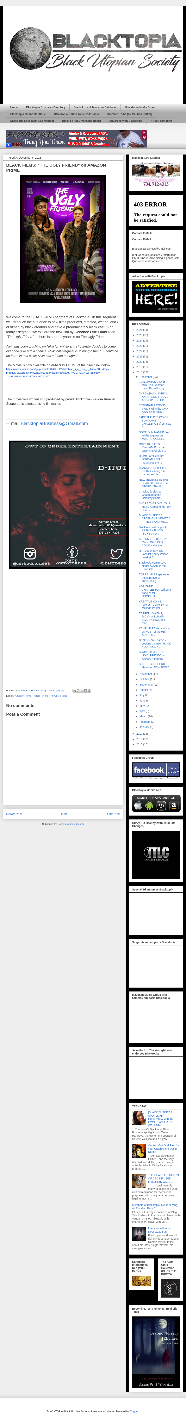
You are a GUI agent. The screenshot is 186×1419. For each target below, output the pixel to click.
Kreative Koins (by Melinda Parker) (129, 114)
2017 (139, 733)
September (146, 684)
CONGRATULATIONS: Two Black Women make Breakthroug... (152, 385)
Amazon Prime (23, 695)
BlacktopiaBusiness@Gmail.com (54, 423)
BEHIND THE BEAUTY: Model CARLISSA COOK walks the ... (153, 542)
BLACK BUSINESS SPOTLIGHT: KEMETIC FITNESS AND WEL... (154, 518)
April (143, 711)
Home (14, 107)
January (145, 727)
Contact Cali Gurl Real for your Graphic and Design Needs (163, 1149)
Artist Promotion (161, 120)
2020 (139, 361)
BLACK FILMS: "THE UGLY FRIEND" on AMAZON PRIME (151, 655)
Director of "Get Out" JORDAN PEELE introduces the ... (151, 459)
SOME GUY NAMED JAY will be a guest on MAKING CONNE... (154, 435)
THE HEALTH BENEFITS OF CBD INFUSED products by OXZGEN (163, 1178)
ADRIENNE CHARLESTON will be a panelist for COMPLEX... (155, 591)
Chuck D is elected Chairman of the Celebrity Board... (151, 495)
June (143, 700)
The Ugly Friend (58, 695)
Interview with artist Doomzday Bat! (159, 1230)
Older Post (112, 814)
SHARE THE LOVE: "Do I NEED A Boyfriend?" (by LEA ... (155, 507)
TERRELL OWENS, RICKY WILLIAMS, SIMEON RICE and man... (152, 618)
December (146, 376)
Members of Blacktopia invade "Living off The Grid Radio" (154, 1206)
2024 (139, 340)
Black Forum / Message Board (81, 120)
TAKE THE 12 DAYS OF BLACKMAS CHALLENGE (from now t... (155, 422)
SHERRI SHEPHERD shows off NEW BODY (154, 665)
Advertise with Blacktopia (125, 120)
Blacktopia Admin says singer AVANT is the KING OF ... (152, 566)
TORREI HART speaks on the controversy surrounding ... (154, 578)
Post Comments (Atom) (71, 824)
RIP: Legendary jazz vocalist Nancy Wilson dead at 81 (153, 554)
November (146, 673)
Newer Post (14, 814)
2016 (139, 739)
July (142, 695)
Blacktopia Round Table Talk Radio (76, 114)
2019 (139, 367)
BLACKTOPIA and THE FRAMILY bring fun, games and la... (153, 471)
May (142, 705)
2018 (139, 372)
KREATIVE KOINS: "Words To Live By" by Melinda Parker (153, 605)
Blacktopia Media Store (140, 107)
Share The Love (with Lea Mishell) (32, 120)
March (144, 716)
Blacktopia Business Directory (45, 107)
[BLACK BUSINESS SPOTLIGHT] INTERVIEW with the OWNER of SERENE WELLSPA (161, 1119)
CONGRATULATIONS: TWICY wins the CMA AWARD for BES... (153, 409)
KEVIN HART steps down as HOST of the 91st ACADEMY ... (154, 632)
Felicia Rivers (40, 695)
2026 (139, 329)
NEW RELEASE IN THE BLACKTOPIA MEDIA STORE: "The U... (153, 483)
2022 (139, 351)
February (145, 721)
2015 (139, 744)
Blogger (134, 1411)
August (144, 689)
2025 (139, 335)
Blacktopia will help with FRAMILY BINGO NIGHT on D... (153, 530)
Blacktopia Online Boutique (28, 114)
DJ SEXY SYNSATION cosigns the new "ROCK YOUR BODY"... (155, 643)
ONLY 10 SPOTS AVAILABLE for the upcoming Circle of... (153, 447)
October (145, 679)
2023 (139, 345)
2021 (139, 356)
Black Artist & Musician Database (95, 107)
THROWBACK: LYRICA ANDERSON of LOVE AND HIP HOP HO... (153, 397)
